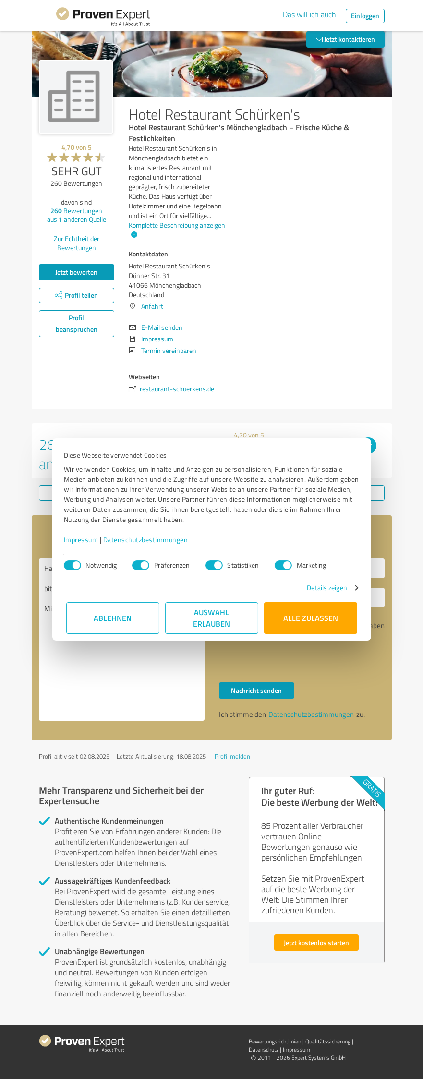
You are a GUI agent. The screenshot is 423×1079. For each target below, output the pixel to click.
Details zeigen (324, 587)
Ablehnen (113, 617)
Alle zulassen (310, 617)
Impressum (83, 539)
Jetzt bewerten (76, 272)
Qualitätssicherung (327, 1041)
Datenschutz (263, 1049)
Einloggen (365, 15)
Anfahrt (152, 306)
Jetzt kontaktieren (345, 39)
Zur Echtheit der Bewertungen (76, 243)
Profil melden (232, 756)
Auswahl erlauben (211, 617)
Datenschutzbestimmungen (148, 539)
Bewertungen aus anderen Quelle (76, 215)
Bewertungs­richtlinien (275, 1041)
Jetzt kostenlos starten (316, 942)
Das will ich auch (309, 14)
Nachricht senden (256, 690)
